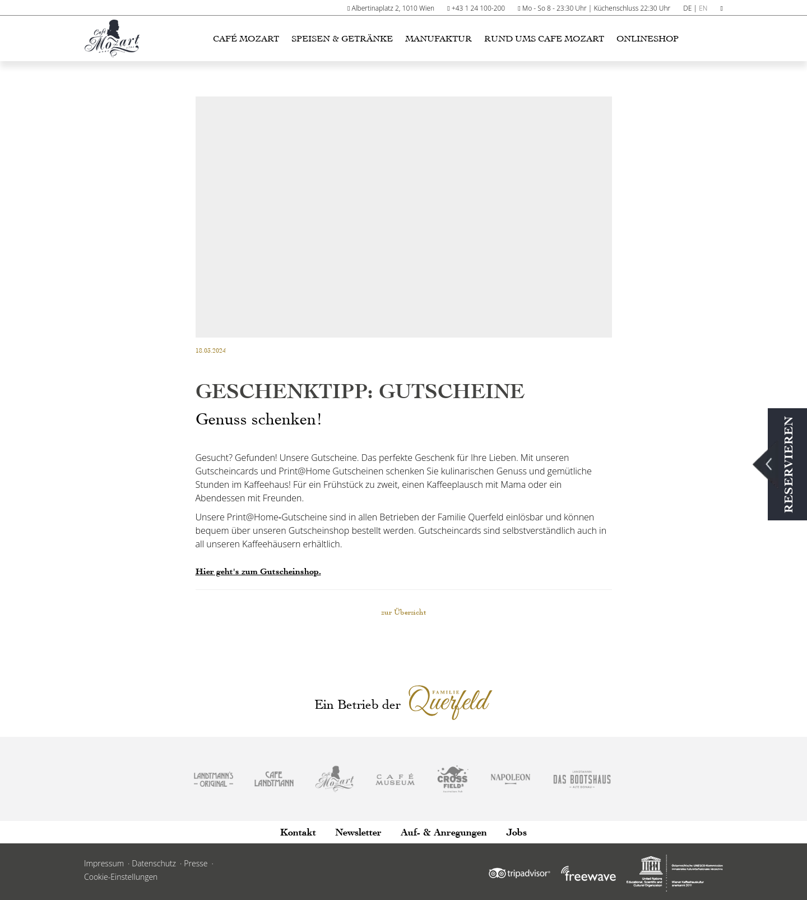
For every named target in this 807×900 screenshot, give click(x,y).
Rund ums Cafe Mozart (544, 39)
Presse (195, 863)
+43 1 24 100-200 (478, 8)
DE (687, 8)
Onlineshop (647, 39)
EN (703, 8)
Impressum (104, 863)
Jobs (516, 832)
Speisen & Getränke (342, 39)
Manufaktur (438, 39)
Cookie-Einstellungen (120, 876)
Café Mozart (246, 39)
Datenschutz (154, 863)
